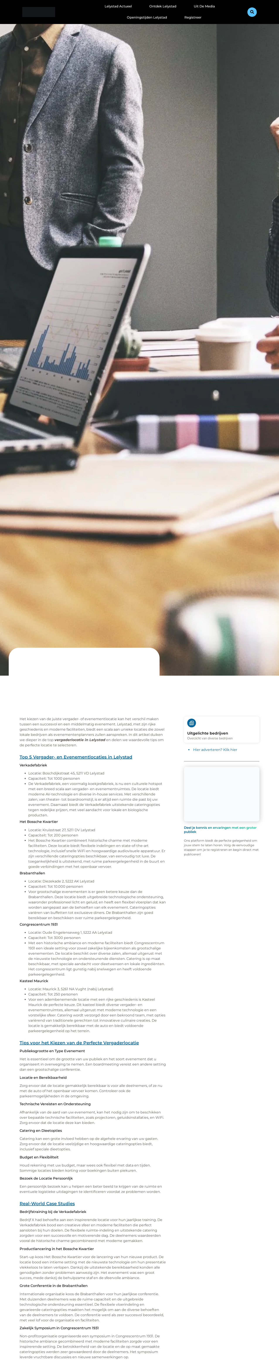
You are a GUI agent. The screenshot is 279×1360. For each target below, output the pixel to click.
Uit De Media (204, 6)
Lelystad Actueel (118, 6)
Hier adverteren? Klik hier (215, 750)
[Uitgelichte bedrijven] (191, 723)
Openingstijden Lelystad (147, 17)
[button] (252, 12)
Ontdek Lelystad (162, 6)
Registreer (192, 17)
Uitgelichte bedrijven (207, 733)
